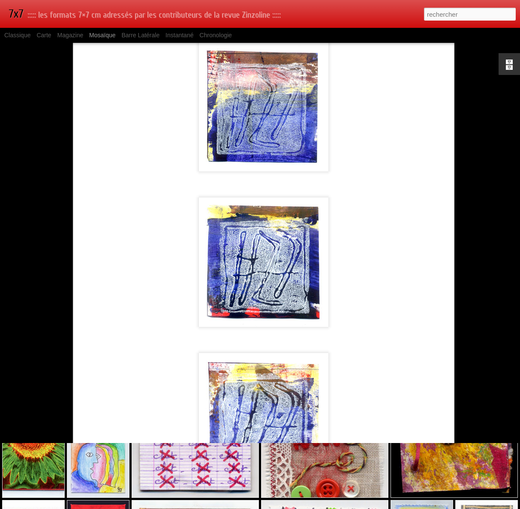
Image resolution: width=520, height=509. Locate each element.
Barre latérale (140, 35)
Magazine (70, 35)
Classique (17, 35)
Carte (43, 35)
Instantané (179, 35)
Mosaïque (102, 35)
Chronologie (215, 35)
